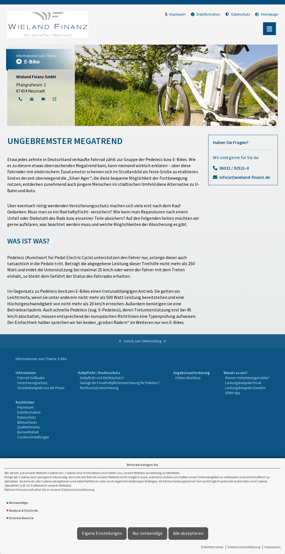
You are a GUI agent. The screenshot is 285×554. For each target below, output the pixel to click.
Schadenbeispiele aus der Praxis (40, 387)
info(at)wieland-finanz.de (244, 177)
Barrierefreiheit (28, 432)
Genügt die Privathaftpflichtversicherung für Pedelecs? (120, 382)
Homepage (266, 14)
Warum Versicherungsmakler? (247, 377)
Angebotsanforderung (191, 372)
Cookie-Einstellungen (33, 437)
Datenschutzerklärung (244, 547)
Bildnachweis (27, 422)
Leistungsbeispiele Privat (243, 382)
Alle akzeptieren (188, 533)
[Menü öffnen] (269, 28)
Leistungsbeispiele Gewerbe (245, 387)
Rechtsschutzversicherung (99, 387)
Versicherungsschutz (32, 382)
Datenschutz (237, 14)
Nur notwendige (147, 533)
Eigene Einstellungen (102, 533)
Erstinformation (212, 547)
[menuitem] (40, 383)
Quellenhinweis (28, 427)
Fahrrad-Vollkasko (31, 377)
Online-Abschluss (187, 377)
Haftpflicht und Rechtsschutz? (102, 377)
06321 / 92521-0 (234, 168)
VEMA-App (232, 393)
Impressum (272, 547)
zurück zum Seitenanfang (142, 341)
